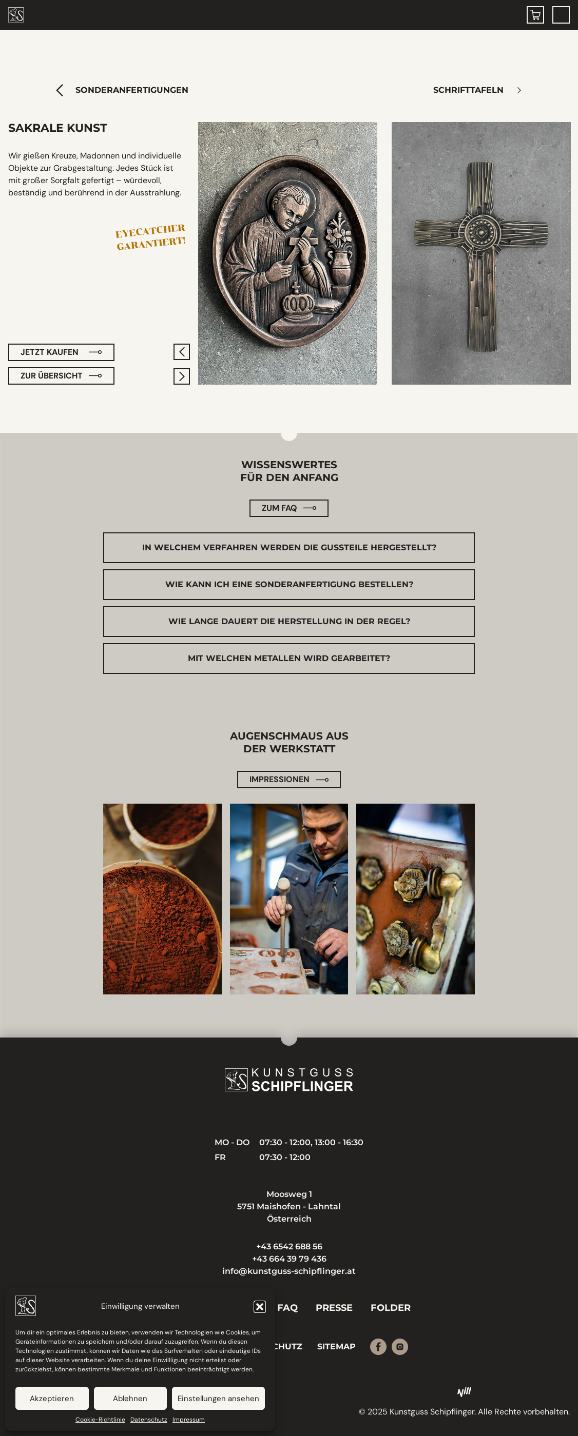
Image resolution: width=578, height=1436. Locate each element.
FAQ (287, 1307)
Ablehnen (130, 1398)
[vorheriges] (182, 352)
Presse (334, 1307)
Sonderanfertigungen (131, 90)
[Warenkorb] (535, 15)
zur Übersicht (52, 375)
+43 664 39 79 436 (289, 1259)
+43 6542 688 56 (289, 1246)
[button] (260, 1307)
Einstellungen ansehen (218, 1398)
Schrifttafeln (467, 90)
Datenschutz (148, 1419)
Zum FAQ (279, 508)
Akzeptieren (52, 1398)
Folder (391, 1307)
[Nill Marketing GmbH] (464, 1392)
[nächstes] (182, 376)
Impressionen (279, 779)
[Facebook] (378, 1347)
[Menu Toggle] (561, 15)
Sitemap (336, 1346)
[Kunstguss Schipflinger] (289, 1079)
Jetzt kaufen (50, 352)
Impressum (188, 1419)
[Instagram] (400, 1347)
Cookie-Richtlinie (100, 1419)
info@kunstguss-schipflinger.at (289, 1271)
